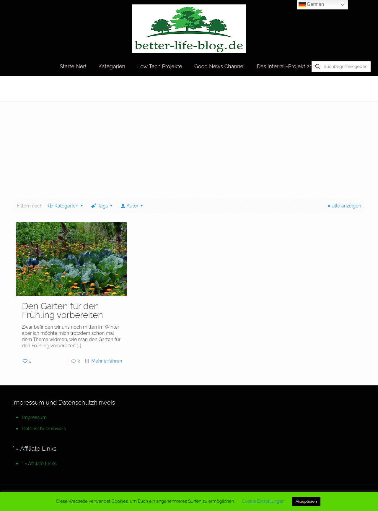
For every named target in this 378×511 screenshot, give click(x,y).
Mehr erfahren (106, 361)
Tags (102, 206)
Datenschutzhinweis (44, 428)
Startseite (298, 88)
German (311, 4)
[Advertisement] (189, 145)
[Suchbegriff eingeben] (341, 66)
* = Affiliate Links (39, 463)
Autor (132, 206)
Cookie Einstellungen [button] (263, 501)
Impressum (34, 417)
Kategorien (66, 206)
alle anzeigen (343, 206)
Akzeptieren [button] (306, 501)
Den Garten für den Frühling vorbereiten (62, 310)
